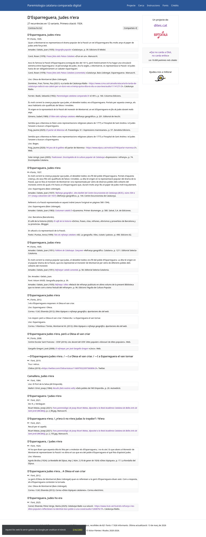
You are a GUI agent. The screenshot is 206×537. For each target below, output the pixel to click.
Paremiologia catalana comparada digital (54, 5)
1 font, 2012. (35, 475)
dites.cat (160, 25)
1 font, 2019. (35, 360)
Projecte (131, 5)
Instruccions (153, 5)
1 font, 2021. (35, 400)
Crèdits (175, 5)
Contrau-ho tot (35, 28)
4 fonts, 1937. (36, 172)
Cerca (141, 5)
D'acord (77, 529)
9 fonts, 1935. (36, 39)
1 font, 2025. (35, 502)
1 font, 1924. (35, 445)
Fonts (165, 5)
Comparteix (130, 28)
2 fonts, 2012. (36, 299)
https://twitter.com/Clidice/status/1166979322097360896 (68, 368)
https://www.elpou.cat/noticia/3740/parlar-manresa (109, 147)
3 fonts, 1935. (36, 246)
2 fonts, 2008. (36, 338)
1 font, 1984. (35, 380)
